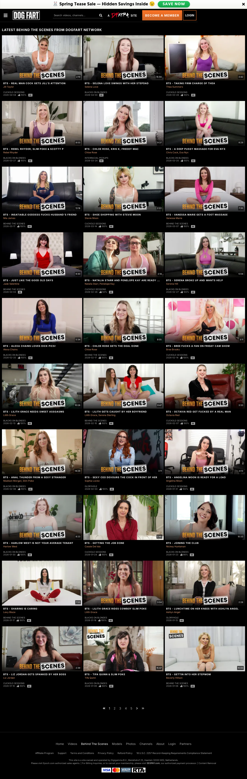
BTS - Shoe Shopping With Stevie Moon (113, 214)
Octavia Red (172, 415)
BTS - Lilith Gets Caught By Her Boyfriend (116, 411)
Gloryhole (91, 486)
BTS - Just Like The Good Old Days (28, 280)
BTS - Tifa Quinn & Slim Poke (105, 674)
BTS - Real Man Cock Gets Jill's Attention (34, 83)
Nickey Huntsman (176, 546)
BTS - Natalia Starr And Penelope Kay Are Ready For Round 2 (130, 280)
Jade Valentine (11, 283)
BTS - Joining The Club (182, 543)
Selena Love (91, 86)
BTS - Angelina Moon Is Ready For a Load (196, 477)
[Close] (243, 4)
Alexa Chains (10, 349)
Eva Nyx (184, 152)
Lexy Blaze (9, 612)
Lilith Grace (9, 415)
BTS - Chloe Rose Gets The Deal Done (112, 346)
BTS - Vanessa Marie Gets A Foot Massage (197, 214)
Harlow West (10, 546)
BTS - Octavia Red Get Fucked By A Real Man (198, 411)
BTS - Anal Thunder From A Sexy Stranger (34, 477)
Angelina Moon (174, 480)
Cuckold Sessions (14, 92)
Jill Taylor (8, 86)
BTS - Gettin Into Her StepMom (188, 674)
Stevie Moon (91, 218)
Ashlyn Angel (173, 612)
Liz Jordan (9, 677)
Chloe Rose (91, 152)
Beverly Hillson (174, 677)
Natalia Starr (91, 283)
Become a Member (162, 15)
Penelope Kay (107, 283)
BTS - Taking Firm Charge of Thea (190, 83)
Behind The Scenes (14, 223)
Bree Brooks (173, 349)
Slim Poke (28, 480)
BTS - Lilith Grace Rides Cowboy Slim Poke (116, 608)
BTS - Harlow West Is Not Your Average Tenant (38, 543)
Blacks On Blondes (96, 92)
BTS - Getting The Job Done (104, 543)
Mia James (9, 218)
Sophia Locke (92, 480)
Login (189, 15)
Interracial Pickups (96, 158)
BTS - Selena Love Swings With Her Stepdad (117, 83)
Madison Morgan (12, 480)
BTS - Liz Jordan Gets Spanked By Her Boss (34, 674)
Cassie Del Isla (93, 546)
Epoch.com (49, 763)
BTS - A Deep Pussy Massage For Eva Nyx (196, 149)
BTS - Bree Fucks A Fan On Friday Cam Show (198, 346)
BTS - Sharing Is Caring (20, 608)
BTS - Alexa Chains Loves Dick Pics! (29, 346)
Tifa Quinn (90, 677)
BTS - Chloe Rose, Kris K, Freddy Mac (112, 149)
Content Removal (207, 763)
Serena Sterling (106, 415)
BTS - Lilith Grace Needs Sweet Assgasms (33, 411)
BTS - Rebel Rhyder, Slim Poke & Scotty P (33, 149)
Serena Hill (172, 283)
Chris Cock (172, 152)
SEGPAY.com (153, 763)
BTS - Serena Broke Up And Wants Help (194, 280)
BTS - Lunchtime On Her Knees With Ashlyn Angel (202, 608)
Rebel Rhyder (10, 152)
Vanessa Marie (174, 218)
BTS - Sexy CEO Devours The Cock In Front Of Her (121, 477)
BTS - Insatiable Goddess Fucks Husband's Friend (40, 214)
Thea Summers (174, 86)
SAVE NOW (173, 4)
